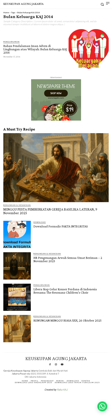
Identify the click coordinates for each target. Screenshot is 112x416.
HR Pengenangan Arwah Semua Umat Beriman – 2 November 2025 (67, 259)
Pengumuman (11, 42)
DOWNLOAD (39, 222)
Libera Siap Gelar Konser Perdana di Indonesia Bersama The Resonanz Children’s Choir (65, 290)
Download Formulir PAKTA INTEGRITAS (60, 226)
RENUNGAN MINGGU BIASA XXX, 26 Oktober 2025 (67, 320)
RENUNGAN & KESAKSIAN (17, 205)
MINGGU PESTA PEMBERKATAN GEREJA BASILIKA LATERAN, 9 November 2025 (50, 211)
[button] (102, 406)
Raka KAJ (62, 389)
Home (6, 12)
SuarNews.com (50, 398)
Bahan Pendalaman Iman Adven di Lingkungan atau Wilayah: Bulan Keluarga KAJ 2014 (35, 49)
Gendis (66, 398)
